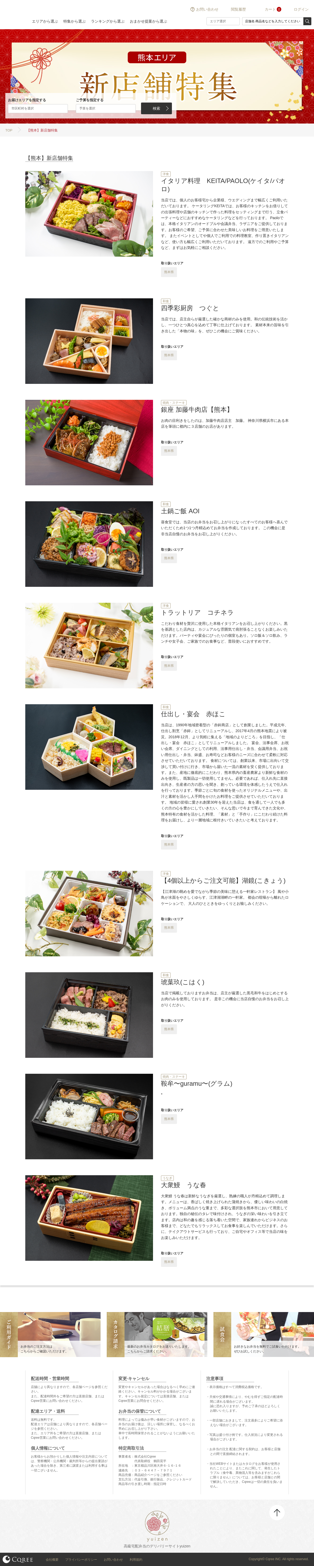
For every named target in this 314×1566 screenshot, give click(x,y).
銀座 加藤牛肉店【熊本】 (197, 409)
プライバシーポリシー (81, 1559)
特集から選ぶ (74, 21)
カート (270, 9)
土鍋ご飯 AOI (180, 511)
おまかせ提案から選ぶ (148, 21)
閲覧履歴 (238, 9)
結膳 (13, 14)
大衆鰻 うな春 (183, 1185)
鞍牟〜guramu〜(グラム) (196, 1083)
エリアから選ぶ (45, 21)
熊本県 (169, 272)
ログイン (301, 9)
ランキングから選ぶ (108, 21)
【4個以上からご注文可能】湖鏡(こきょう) (223, 880)
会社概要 (52, 1559)
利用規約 (136, 1559)
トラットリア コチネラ (197, 612)
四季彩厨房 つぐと (190, 308)
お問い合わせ (207, 9)
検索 (156, 108)
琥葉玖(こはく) (182, 982)
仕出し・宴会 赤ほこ (193, 714)
